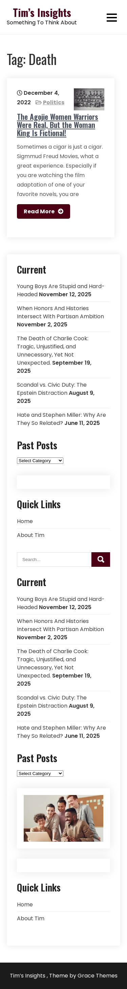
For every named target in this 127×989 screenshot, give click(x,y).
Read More (39, 211)
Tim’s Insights (42, 12)
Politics (53, 102)
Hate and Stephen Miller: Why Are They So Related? (61, 419)
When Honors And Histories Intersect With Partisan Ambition (60, 312)
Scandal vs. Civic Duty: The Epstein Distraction (52, 389)
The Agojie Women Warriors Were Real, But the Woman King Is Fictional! (57, 124)
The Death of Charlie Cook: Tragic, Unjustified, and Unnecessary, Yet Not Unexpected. (52, 351)
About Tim (30, 535)
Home (25, 521)
